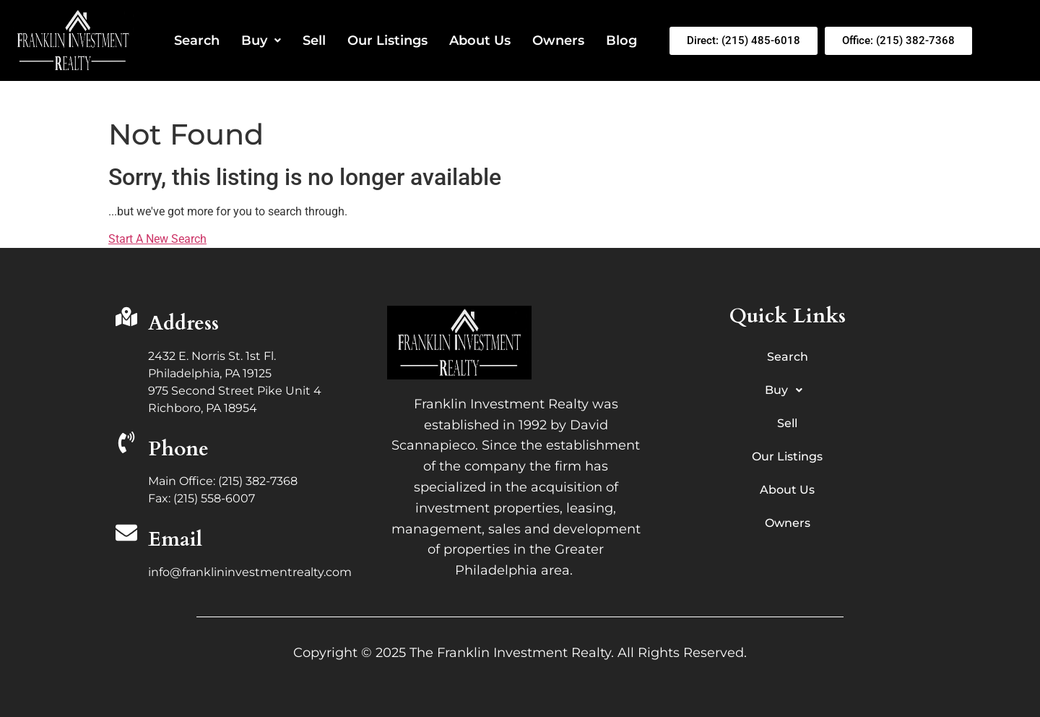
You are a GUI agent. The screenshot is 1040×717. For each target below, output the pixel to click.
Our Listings (387, 40)
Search (197, 40)
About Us (480, 40)
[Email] (126, 534)
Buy (261, 40)
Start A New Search (157, 239)
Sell (314, 40)
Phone (178, 449)
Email (175, 539)
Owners (558, 40)
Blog (621, 40)
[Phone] (126, 444)
